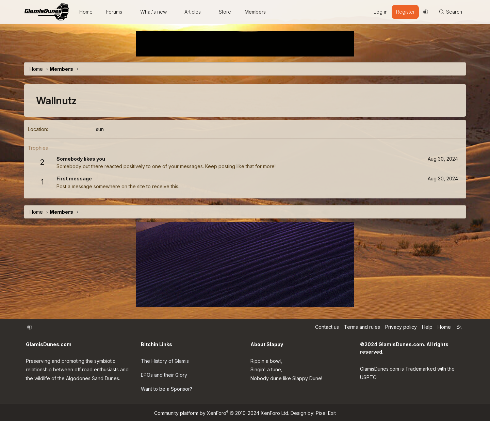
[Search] (450, 11)
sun (100, 129)
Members (255, 12)
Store (225, 12)
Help (427, 327)
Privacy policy (401, 327)
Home (86, 12)
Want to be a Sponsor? (166, 388)
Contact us (327, 327)
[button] (128, 11)
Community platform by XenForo (221, 412)
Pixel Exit (326, 412)
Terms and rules (362, 327)
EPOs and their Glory (164, 374)
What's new (153, 12)
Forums (114, 12)
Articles (192, 12)
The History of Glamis (165, 360)
